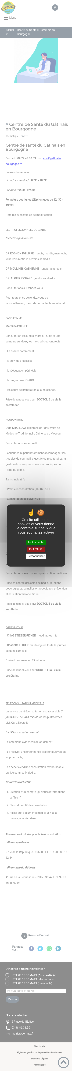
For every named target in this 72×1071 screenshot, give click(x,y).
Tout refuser (36, 549)
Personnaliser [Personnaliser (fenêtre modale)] (36, 556)
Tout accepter (36, 542)
